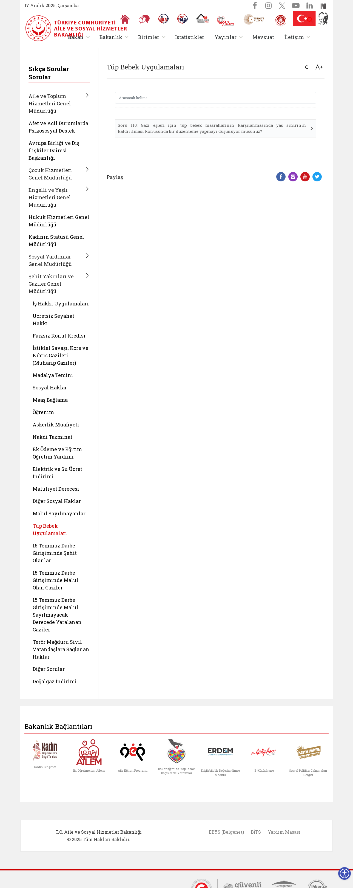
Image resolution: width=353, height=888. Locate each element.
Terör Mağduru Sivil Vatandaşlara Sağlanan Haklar (61, 649)
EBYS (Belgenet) (226, 832)
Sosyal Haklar (50, 387)
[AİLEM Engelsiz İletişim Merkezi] (226, 21)
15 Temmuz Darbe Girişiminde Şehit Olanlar (55, 553)
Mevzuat (263, 37)
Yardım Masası (284, 832)
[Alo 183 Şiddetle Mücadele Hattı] (163, 19)
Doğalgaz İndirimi (55, 681)
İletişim (294, 37)
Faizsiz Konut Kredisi (59, 335)
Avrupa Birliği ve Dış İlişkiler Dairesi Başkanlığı (54, 150)
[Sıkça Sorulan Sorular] (144, 19)
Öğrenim (43, 412)
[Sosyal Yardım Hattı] (182, 19)
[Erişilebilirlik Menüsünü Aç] (344, 873)
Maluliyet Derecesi (56, 488)
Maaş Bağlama (50, 400)
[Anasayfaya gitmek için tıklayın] (124, 19)
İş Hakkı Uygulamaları (61, 303)
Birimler (148, 37)
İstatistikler (189, 37)
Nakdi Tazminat (52, 437)
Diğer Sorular (49, 669)
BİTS (256, 832)
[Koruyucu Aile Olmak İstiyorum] (202, 18)
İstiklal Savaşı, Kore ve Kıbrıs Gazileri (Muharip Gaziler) (60, 355)
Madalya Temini (53, 375)
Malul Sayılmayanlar (59, 513)
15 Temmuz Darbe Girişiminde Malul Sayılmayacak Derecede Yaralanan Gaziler (57, 615)
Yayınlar (226, 37)
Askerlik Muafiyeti (56, 424)
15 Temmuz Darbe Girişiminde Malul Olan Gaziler (55, 580)
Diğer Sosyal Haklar (57, 501)
